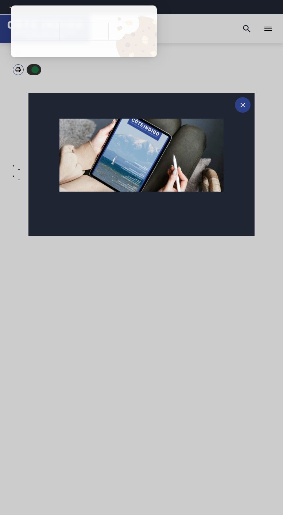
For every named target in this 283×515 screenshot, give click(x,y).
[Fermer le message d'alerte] (242, 105)
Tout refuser (83, 31)
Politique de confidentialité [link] (84, 49)
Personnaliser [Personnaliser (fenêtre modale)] (132, 31)
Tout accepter (35, 31)
